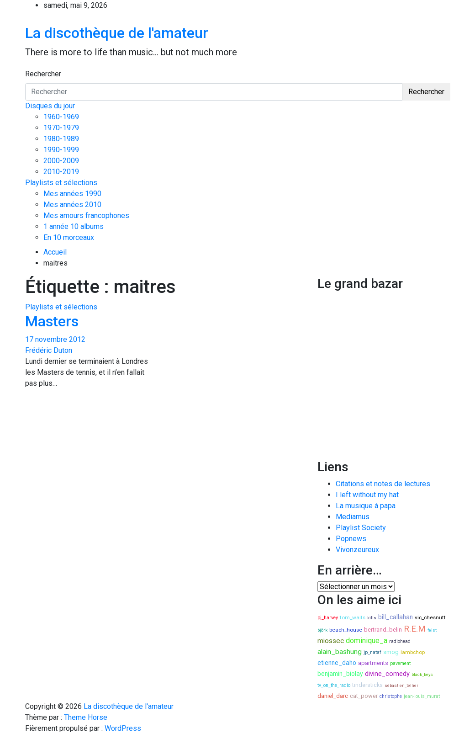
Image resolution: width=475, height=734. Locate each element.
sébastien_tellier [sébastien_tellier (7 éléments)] (401, 685)
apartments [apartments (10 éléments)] (373, 663)
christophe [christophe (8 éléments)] (391, 696)
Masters (52, 321)
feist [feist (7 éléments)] (432, 630)
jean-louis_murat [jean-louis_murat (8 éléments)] (422, 696)
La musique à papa (366, 505)
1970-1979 (61, 127)
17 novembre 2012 (55, 339)
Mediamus (352, 516)
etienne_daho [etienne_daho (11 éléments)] (336, 662)
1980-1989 (61, 138)
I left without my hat (367, 494)
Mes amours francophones (86, 215)
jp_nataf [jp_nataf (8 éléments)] (372, 652)
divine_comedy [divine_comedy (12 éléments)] (387, 674)
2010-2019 (61, 171)
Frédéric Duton (48, 350)
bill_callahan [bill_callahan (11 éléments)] (395, 617)
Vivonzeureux (357, 549)
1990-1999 (61, 149)
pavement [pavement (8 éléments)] (400, 663)
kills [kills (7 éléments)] (371, 617)
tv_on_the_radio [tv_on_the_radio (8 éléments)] (333, 685)
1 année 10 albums (73, 226)
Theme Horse (85, 717)
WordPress (123, 728)
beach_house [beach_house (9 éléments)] (345, 630)
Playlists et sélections (61, 182)
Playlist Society (361, 527)
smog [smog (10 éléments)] (391, 652)
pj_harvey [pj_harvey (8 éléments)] (327, 618)
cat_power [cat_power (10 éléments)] (364, 695)
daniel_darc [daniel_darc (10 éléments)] (332, 695)
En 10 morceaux (68, 237)
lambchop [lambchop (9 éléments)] (413, 652)
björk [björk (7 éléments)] (322, 630)
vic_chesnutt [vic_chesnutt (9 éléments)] (430, 617)
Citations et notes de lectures (383, 483)
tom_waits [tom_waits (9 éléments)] (352, 617)
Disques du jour (50, 105)
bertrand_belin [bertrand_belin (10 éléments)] (383, 629)
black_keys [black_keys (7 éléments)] (422, 674)
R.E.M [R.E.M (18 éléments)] (415, 629)
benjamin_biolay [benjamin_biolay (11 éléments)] (340, 673)
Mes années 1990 (72, 193)
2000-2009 (61, 160)
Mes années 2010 (72, 204)
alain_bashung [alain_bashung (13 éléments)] (339, 652)
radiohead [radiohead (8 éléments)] (400, 641)
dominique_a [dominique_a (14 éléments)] (366, 640)
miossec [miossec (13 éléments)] (330, 641)
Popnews (351, 538)
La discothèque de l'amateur (116, 33)
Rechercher (43, 73)
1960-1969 (61, 116)
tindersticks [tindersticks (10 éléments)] (367, 684)
